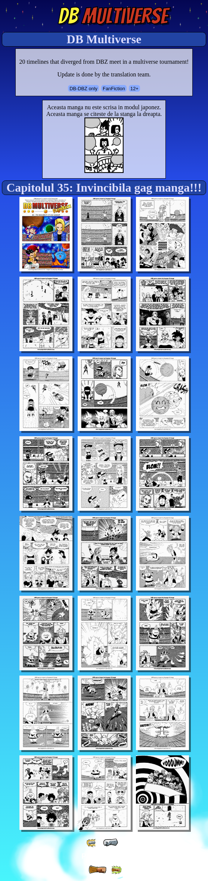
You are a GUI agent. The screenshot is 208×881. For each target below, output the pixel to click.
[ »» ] (116, 870)
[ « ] (110, 842)
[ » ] (97, 869)
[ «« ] (91, 842)
